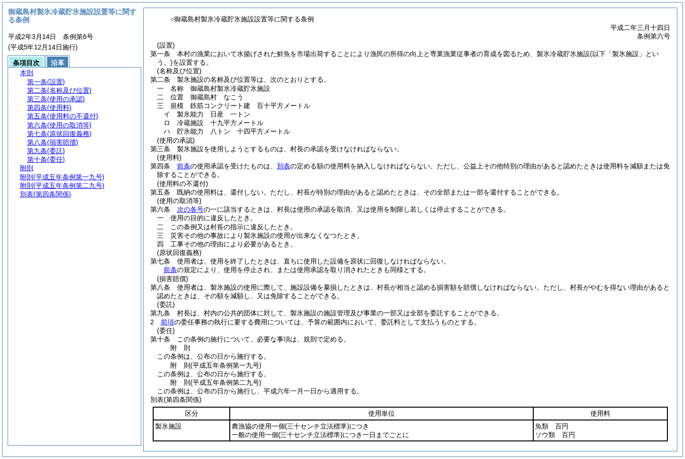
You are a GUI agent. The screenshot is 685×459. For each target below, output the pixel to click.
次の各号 (190, 209)
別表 (283, 166)
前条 (183, 166)
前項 (167, 322)
